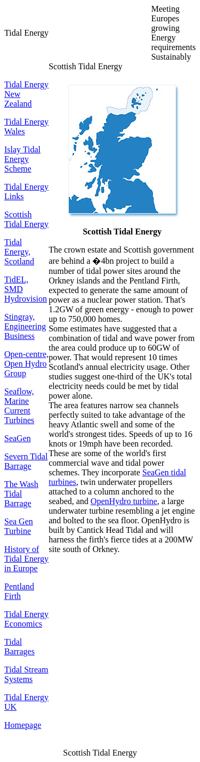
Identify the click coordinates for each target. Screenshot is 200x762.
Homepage (22, 724)
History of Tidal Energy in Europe (26, 559)
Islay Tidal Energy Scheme (22, 159)
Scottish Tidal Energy (26, 219)
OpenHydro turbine (124, 501)
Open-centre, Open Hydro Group (26, 364)
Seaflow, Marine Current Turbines (19, 406)
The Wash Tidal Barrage (21, 494)
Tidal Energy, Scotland (19, 252)
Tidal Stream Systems (26, 674)
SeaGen (17, 438)
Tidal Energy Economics (26, 619)
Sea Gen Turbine (18, 526)
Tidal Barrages (19, 646)
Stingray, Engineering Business (25, 326)
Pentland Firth (19, 591)
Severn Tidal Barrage (25, 461)
